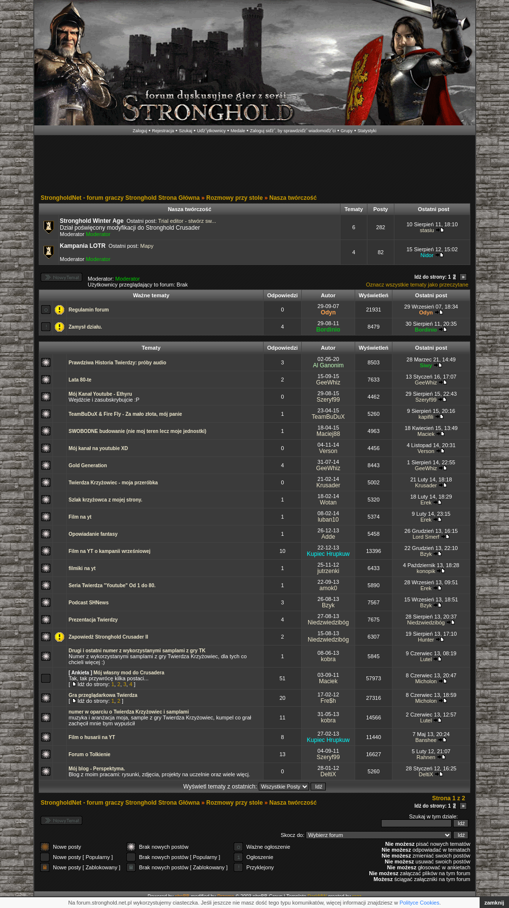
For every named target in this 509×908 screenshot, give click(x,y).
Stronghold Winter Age (91, 220)
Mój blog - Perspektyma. (97, 768)
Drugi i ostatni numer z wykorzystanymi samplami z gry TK (137, 650)
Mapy (146, 246)
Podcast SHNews (89, 602)
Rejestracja (163, 130)
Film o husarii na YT (92, 737)
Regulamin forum (89, 309)
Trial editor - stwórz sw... (187, 221)
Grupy (346, 130)
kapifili (426, 417)
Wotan (328, 502)
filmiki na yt (82, 568)
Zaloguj (140, 130)
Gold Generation (88, 465)
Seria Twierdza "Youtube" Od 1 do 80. (112, 585)
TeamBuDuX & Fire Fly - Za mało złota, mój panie (125, 414)
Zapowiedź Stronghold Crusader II (108, 637)
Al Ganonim (328, 365)
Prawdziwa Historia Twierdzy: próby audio (117, 362)
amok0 (328, 588)
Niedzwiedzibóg (328, 622)
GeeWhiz (328, 382)
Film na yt (80, 517)
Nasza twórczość (293, 197)
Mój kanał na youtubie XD (98, 448)
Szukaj (185, 130)
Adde (328, 536)
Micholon (425, 681)
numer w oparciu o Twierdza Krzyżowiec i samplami (129, 712)
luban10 (328, 519)
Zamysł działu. (85, 327)
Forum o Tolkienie (89, 754)
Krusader (328, 485)
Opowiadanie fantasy (93, 534)
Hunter (426, 640)
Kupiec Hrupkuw (328, 553)
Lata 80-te (80, 379)
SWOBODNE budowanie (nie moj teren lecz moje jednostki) (137, 431)
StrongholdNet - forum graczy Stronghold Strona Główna (120, 197)
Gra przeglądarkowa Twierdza (103, 695)
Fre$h (328, 700)
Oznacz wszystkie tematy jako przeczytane (417, 284)
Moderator (98, 234)
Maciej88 (328, 433)
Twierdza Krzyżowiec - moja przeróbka (113, 482)
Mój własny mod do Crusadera (129, 672)
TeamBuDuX (328, 416)
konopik (426, 571)
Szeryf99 (327, 399)
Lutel (426, 659)
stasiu (427, 230)
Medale (238, 130)
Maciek (426, 434)
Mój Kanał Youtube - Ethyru (100, 394)
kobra (328, 659)
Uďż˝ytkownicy (211, 130)
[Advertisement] (254, 165)
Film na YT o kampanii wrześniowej (109, 551)
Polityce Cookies (419, 903)
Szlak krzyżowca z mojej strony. (105, 499)
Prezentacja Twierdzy (93, 619)
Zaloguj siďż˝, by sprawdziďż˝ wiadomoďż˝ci (293, 130)
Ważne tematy (150, 295)
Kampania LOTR (82, 245)
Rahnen (426, 757)
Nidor (426, 255)
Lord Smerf (425, 537)
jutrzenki (328, 571)
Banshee (425, 740)
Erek (426, 502)
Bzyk (426, 554)
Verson (328, 451)
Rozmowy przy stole (234, 197)
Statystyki (367, 130)
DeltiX (328, 774)
